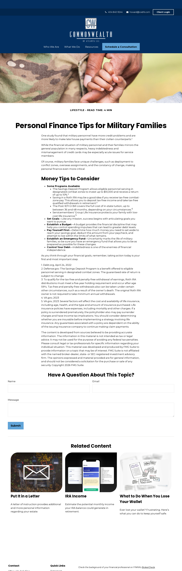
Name (11, 372)
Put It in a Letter (25, 487)
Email (95, 372)
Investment (56, 565)
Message (13, 391)
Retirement (56, 562)
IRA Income (75, 487)
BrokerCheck (148, 558)
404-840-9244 (114, 3)
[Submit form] (16, 417)
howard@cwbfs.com (138, 3)
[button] (51, 38)
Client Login (163, 3)
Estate (53, 569)
